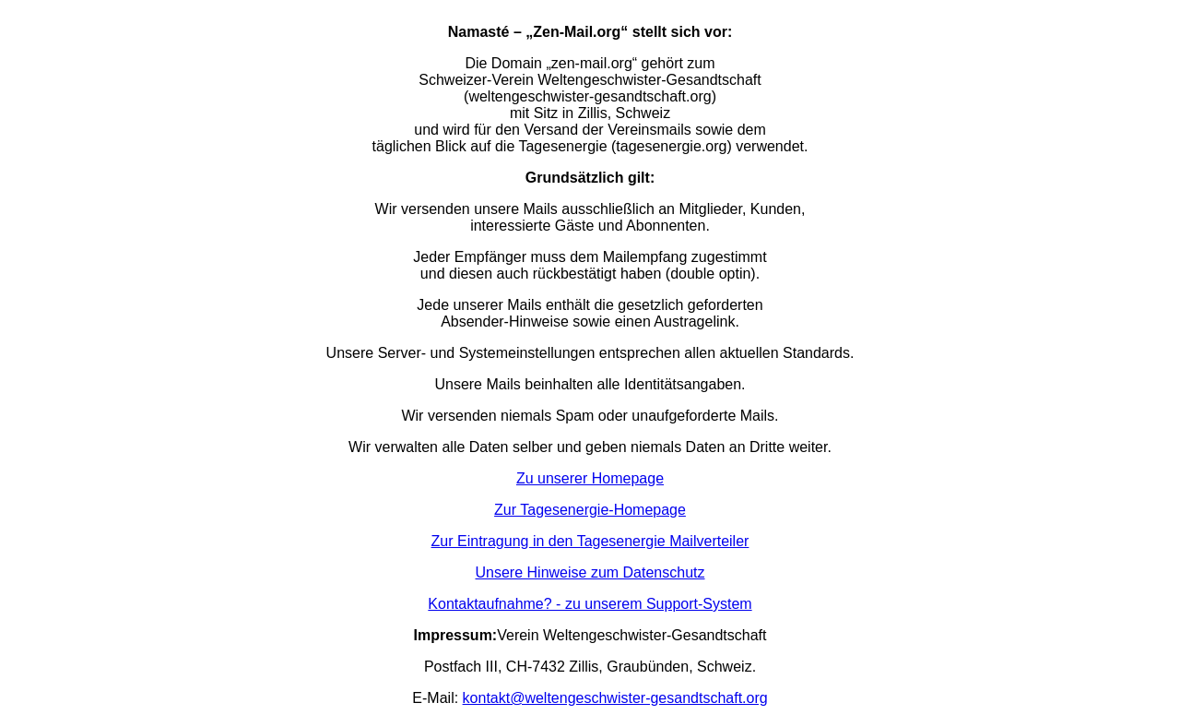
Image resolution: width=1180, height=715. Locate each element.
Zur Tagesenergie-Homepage (590, 510)
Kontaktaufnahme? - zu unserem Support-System (589, 604)
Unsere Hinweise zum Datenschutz (590, 572)
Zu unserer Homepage (590, 478)
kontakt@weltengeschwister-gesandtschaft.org (615, 698)
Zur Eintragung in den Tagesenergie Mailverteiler (590, 541)
